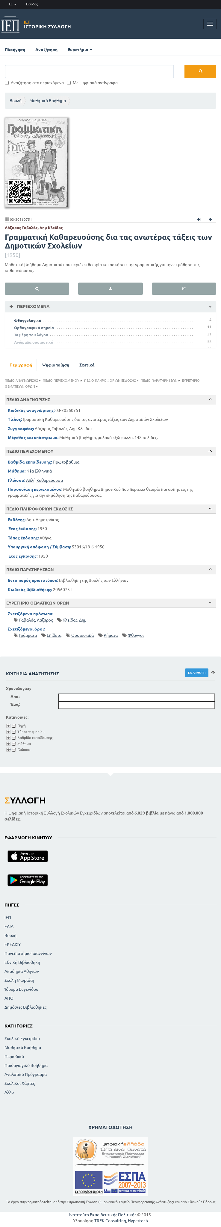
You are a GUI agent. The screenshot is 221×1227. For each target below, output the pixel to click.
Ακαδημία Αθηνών (21, 971)
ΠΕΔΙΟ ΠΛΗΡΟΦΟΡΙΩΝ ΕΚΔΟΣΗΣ (110, 380)
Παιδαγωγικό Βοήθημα (26, 1065)
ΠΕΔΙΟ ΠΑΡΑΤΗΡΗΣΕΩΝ (159, 380)
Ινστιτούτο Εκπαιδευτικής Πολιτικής (102, 1214)
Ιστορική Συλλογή (47, 24)
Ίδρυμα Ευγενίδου (21, 989)
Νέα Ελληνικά (39, 471)
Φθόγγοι (136, 635)
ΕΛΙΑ (8, 926)
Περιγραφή (21, 365)
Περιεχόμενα (33, 306)
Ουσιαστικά (82, 635)
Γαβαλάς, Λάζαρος (36, 620)
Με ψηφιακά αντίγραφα (92, 82)
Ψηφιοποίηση (55, 365)
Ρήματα (111, 635)
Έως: (15, 704)
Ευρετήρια (80, 49)
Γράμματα (28, 635)
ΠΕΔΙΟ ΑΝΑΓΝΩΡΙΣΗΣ (21, 380)
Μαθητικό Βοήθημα (47, 100)
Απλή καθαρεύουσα (44, 480)
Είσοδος (32, 4)
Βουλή (16, 100)
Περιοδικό (14, 1056)
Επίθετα (54, 635)
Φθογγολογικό (27, 320)
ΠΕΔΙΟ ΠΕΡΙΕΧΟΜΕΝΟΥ (61, 380)
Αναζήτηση (46, 49)
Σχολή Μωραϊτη (19, 980)
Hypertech (138, 1220)
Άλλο (9, 1092)
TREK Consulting (110, 1220)
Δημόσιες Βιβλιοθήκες (25, 1007)
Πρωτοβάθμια (66, 462)
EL (12, 4)
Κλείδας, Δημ (75, 620)
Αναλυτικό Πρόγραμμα (25, 1074)
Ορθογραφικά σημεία (34, 328)
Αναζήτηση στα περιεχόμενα (34, 82)
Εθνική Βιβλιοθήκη (22, 962)
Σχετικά (87, 365)
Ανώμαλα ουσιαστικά (33, 342)
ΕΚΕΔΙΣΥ (12, 944)
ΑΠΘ (8, 998)
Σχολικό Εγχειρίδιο (22, 1038)
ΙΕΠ (7, 917)
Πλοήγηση (15, 49)
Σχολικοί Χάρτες (19, 1083)
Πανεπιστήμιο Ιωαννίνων (28, 953)
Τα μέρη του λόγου (31, 335)
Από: (14, 696)
